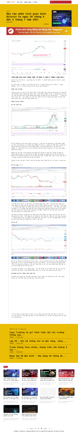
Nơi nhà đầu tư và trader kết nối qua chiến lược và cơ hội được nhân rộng (29, 398)
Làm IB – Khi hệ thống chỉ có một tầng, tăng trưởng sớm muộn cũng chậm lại (29, 380)
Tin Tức (8, 11)
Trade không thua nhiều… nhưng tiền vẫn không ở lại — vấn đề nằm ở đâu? (48, 380)
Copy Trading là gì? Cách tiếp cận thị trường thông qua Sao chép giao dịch (11, 380)
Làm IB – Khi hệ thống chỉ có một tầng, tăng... (38, 341)
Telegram (45, 428)
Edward (12, 337)
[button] (51, 2)
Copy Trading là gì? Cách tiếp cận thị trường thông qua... (37, 333)
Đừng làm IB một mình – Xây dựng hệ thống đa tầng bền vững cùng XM (66, 380)
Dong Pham (10, 22)
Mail (38, 428)
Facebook (31, 428)
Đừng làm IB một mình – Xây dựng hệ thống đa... (38, 355)
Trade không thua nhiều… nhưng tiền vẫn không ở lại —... (38, 348)
